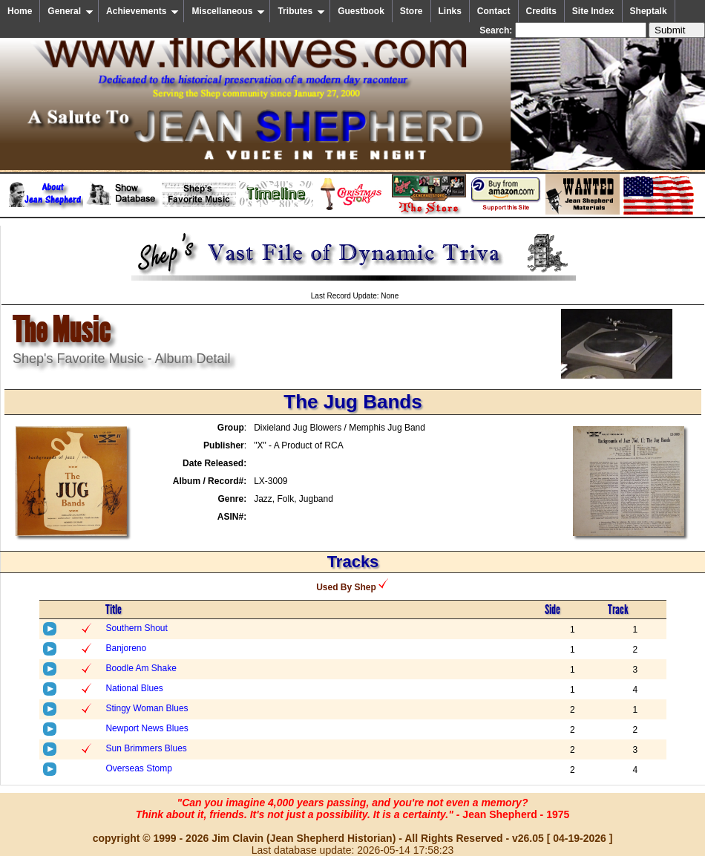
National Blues (134, 688)
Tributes (301, 11)
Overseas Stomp (138, 768)
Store (411, 11)
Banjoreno (125, 648)
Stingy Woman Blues (146, 708)
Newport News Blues (146, 728)
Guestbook (361, 11)
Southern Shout (136, 628)
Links (450, 11)
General (70, 11)
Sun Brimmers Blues (145, 748)
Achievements (142, 11)
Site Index (593, 11)
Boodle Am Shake (140, 668)
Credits (541, 11)
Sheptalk (648, 11)
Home (19, 11)
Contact (494, 11)
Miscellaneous (228, 11)
